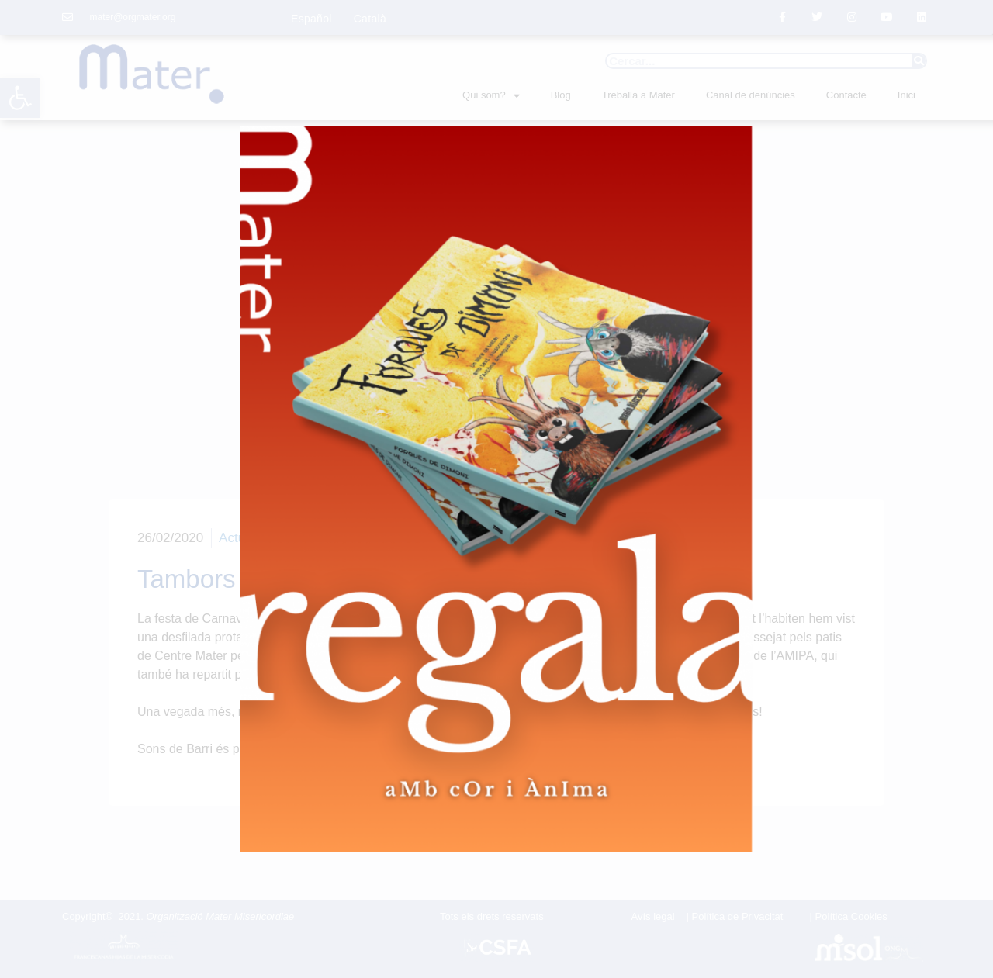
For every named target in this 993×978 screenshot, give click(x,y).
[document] (496, 489)
